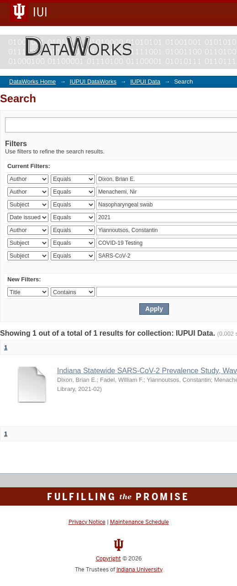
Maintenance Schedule (139, 522)
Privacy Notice (86, 522)
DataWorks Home (32, 81)
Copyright (108, 558)
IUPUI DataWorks (93, 81)
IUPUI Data (145, 81)
